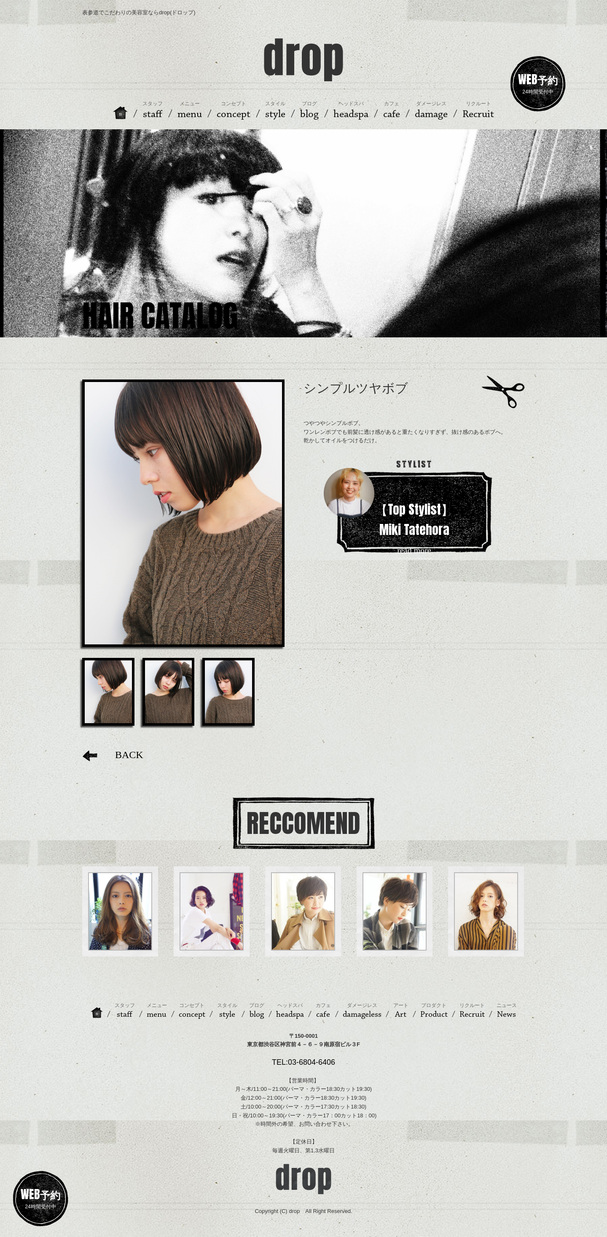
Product (434, 1011)
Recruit (472, 1011)
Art (400, 1011)
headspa (290, 1011)
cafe (323, 1011)
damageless (362, 1011)
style (227, 1011)
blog (256, 1011)
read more (414, 550)
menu (157, 1011)
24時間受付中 (538, 82)
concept (192, 1011)
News (507, 1011)
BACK (112, 754)
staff (125, 1011)
